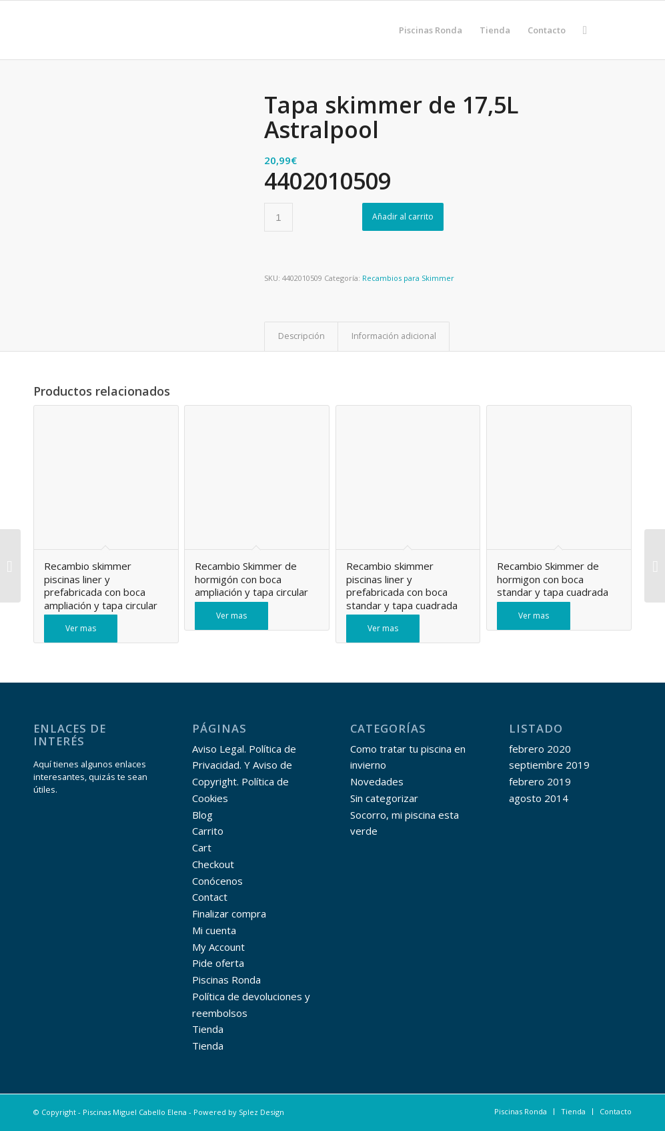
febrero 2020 (540, 748)
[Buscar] (585, 30)
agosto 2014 (538, 798)
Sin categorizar (384, 798)
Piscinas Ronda (226, 979)
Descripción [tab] (301, 336)
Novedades (377, 781)
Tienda (207, 1029)
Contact (209, 896)
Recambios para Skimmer (408, 278)
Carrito (207, 830)
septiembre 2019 (549, 764)
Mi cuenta (214, 930)
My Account (218, 947)
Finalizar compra (229, 913)
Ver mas (80, 628)
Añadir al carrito (403, 216)
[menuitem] (430, 30)
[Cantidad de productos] (278, 217)
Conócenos (217, 880)
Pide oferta (218, 963)
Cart (201, 847)
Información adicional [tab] (394, 336)
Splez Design (261, 1112)
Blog (202, 814)
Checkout (213, 864)
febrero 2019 (540, 781)
